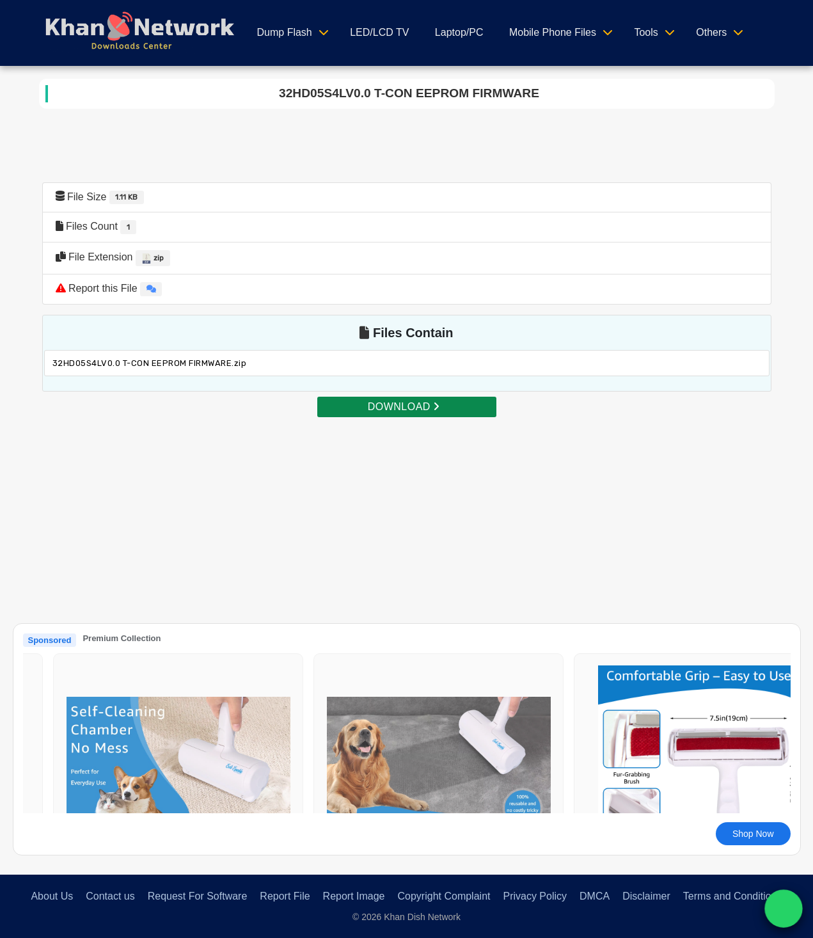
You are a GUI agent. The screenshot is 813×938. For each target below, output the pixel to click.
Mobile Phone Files (552, 32)
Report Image (354, 896)
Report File (285, 896)
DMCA (595, 896)
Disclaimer (646, 896)
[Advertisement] (406, 508)
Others (711, 32)
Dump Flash (284, 32)
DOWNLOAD (403, 406)
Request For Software (198, 896)
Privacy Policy (535, 896)
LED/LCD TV (379, 32)
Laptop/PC (459, 32)
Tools (646, 32)
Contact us (110, 896)
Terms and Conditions (732, 896)
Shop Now (753, 834)
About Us (52, 896)
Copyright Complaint (444, 896)
